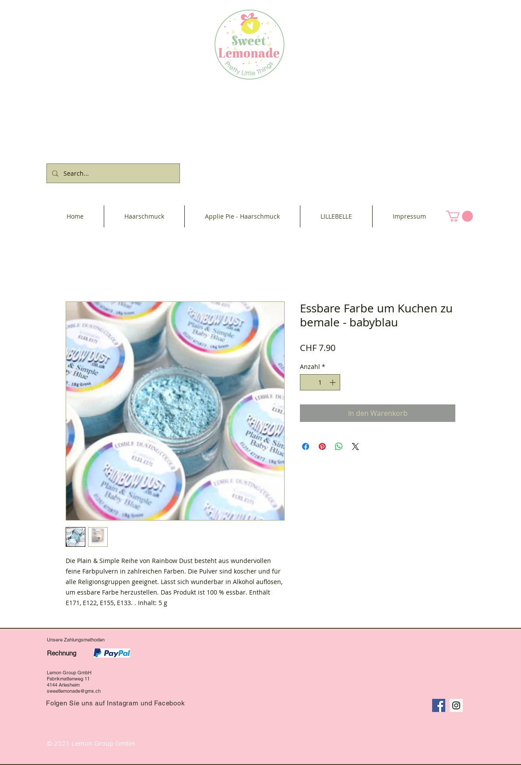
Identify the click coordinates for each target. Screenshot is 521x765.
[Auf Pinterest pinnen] (322, 446)
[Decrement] (306, 382)
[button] (459, 216)
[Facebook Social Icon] (438, 705)
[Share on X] (355, 446)
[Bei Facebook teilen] (305, 446)
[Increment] (333, 382)
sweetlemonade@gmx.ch (74, 691)
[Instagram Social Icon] (456, 705)
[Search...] (112, 173)
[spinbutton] (320, 382)
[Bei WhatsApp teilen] (339, 446)
